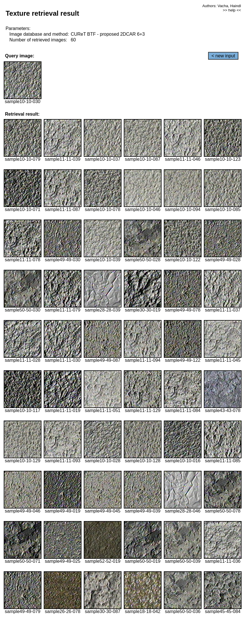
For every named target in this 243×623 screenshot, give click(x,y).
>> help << (232, 10)
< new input (223, 55)
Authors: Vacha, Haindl (221, 6)
